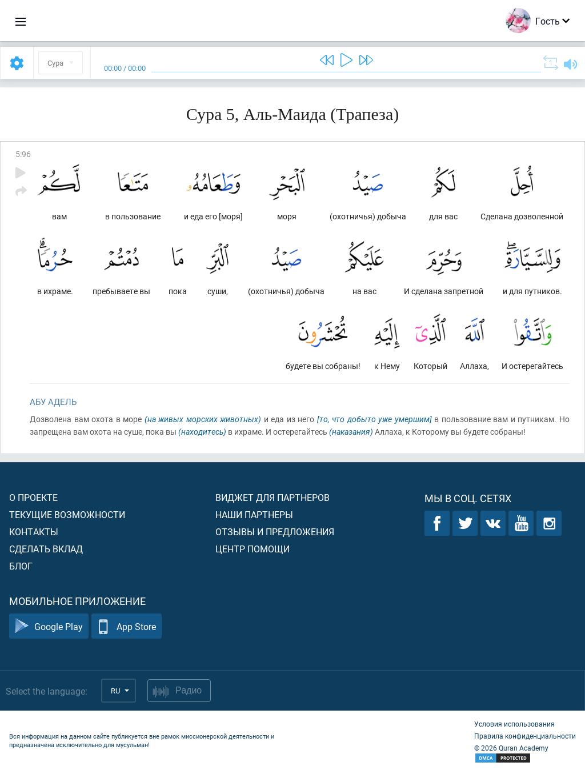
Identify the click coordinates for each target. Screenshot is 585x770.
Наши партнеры (254, 514)
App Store (126, 626)
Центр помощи (252, 549)
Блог (21, 566)
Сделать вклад (46, 549)
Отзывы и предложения (274, 532)
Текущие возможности (67, 514)
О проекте (33, 497)
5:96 (23, 154)
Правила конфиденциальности (525, 735)
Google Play (49, 626)
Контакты (33, 532)
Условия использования (514, 723)
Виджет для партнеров (272, 497)
